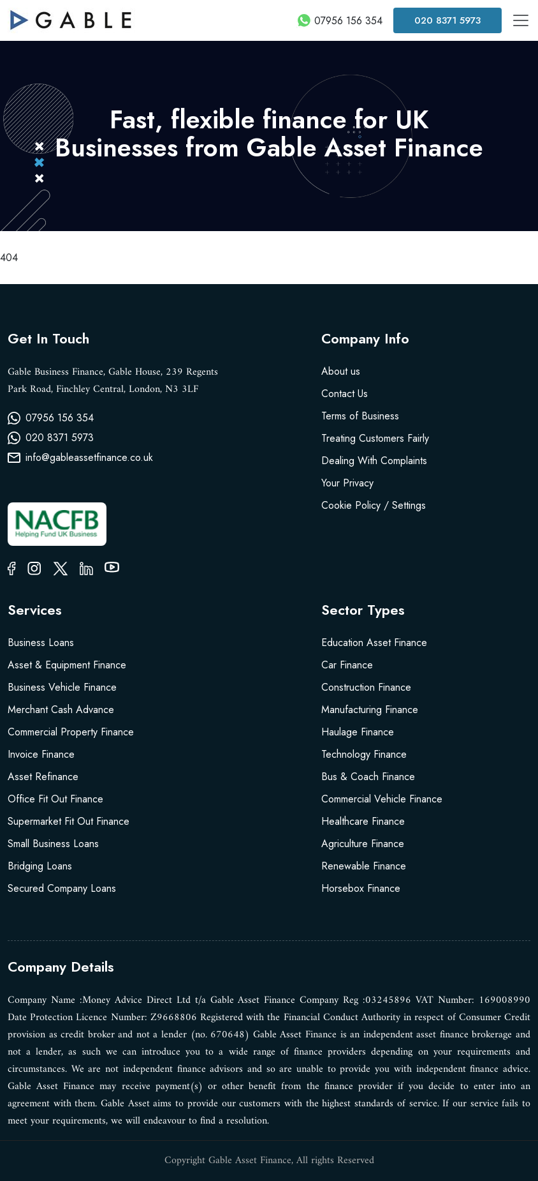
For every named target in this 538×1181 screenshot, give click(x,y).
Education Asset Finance (374, 642)
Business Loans (41, 642)
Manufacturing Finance (369, 709)
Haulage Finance (357, 732)
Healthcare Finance (363, 821)
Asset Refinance (43, 776)
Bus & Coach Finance (368, 776)
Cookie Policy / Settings (373, 505)
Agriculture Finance (362, 843)
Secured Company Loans (62, 888)
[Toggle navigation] (520, 20)
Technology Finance (364, 754)
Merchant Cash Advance (61, 709)
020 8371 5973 (447, 20)
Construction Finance (366, 687)
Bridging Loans (40, 866)
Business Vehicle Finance (62, 687)
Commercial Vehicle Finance (381, 799)
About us (340, 371)
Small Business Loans (53, 843)
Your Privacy (347, 483)
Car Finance (347, 665)
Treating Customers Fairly (375, 438)
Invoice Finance (41, 754)
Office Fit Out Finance (55, 799)
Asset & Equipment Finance (67, 665)
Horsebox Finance (360, 888)
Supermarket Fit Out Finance (68, 821)
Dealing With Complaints (374, 460)
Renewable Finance (363, 866)
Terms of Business (360, 416)
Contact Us (344, 393)
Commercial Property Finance (71, 732)
